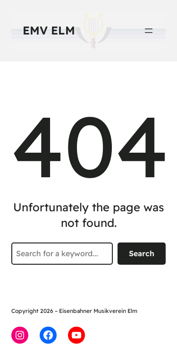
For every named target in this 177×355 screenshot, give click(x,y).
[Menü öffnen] (148, 30)
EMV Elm (49, 30)
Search (141, 253)
